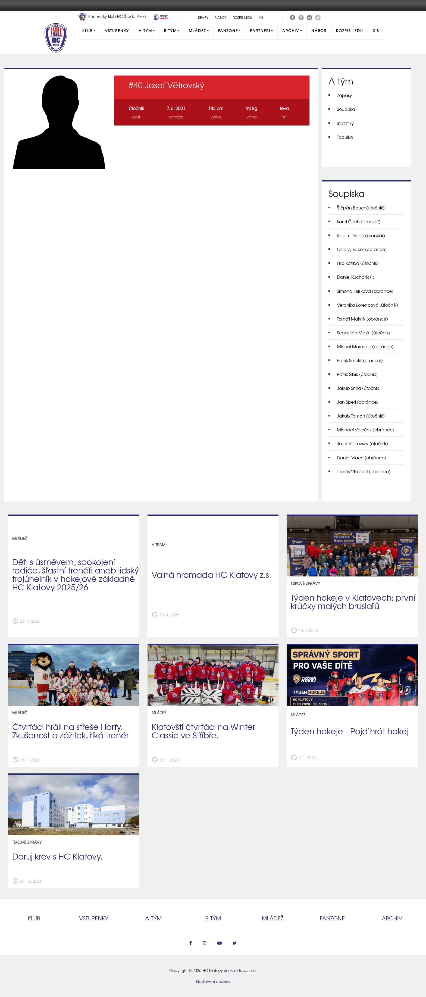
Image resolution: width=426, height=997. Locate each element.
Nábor (220, 17)
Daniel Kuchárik (355, 277)
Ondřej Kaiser (362, 249)
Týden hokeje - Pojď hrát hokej (350, 731)
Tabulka (345, 137)
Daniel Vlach (361, 457)
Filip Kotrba (358, 263)
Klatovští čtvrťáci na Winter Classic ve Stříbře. (203, 730)
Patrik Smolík (360, 360)
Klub (87, 30)
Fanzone (228, 30)
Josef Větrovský (362, 443)
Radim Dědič (361, 235)
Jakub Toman (361, 415)
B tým (170, 30)
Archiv (290, 30)
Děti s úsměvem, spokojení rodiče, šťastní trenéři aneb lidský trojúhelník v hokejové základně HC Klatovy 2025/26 (75, 574)
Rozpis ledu (242, 17)
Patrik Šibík (357, 374)
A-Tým (145, 30)
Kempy (203, 17)
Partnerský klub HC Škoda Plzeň (112, 16)
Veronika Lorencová (367, 305)
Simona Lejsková (365, 291)
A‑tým (153, 918)
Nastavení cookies (213, 981)
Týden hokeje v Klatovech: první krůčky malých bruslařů (353, 601)
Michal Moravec (365, 346)
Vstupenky (117, 30)
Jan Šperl (357, 402)
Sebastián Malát (363, 332)
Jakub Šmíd (359, 388)
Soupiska (346, 109)
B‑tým (213, 918)
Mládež (197, 30)
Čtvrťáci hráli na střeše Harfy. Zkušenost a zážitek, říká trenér (70, 730)
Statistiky (345, 123)
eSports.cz (237, 970)
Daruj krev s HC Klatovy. (57, 856)
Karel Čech (359, 221)
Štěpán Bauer (361, 207)
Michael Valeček (365, 429)
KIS (261, 17)
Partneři (260, 30)
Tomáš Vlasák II (363, 471)
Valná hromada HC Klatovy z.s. (211, 574)
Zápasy (344, 95)
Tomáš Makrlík (362, 318)
